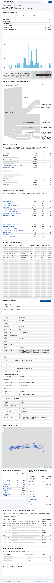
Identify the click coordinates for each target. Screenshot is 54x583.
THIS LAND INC (26, 111)
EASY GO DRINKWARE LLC (8, 207)
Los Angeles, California (7, 476)
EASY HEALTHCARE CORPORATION (10, 211)
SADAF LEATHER (44, 117)
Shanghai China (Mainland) (32, 485)
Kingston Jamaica (32, 504)
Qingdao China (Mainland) (32, 493)
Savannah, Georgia (7, 478)
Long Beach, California (7, 480)
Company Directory (8, 5)
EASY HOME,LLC (6, 217)
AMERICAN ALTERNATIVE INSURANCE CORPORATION (33, 135)
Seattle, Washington (7, 490)
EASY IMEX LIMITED (9, 112)
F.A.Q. (51, 581)
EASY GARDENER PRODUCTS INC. (10, 203)
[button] (3, 429)
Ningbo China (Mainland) (32, 482)
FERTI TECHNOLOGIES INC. (8, 173)
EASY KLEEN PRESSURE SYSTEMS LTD (10, 224)
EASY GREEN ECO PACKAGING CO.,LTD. (11, 209)
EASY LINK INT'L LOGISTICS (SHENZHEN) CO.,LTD (13, 230)
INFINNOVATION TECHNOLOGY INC (30, 127)
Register (50, 1)
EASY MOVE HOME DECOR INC (9, 236)
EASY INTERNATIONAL (7, 221)
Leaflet (40, 467)
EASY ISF (5, 222)
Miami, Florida (6, 486)
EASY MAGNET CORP (7, 234)
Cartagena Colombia (33, 499)
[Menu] (2, 2)
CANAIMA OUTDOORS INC (28, 139)
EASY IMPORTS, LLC (7, 219)
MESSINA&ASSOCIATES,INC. (28, 122)
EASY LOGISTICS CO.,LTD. (8, 232)
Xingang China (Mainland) (32, 502)
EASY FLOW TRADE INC (7, 201)
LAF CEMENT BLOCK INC (28, 132)
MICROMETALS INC (7, 180)
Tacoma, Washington (7, 488)
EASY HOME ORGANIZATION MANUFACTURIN (12, 213)
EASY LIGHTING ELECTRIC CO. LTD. (10, 228)
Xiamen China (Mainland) (32, 479)
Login (44, 1)
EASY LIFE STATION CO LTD (8, 226)
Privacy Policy (38, 581)
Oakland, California (7, 484)
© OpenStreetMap (45, 467)
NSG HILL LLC (25, 97)
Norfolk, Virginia (6, 492)
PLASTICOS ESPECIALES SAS (46, 107)
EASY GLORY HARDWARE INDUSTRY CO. (11, 205)
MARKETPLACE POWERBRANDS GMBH (30, 117)
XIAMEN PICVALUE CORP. (46, 127)
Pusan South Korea (33, 488)
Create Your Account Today (43, 75)
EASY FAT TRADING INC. (8, 199)
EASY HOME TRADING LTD (8, 215)
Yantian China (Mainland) (32, 490)
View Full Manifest (45, 300)
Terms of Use (45, 581)
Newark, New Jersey (7, 482)
